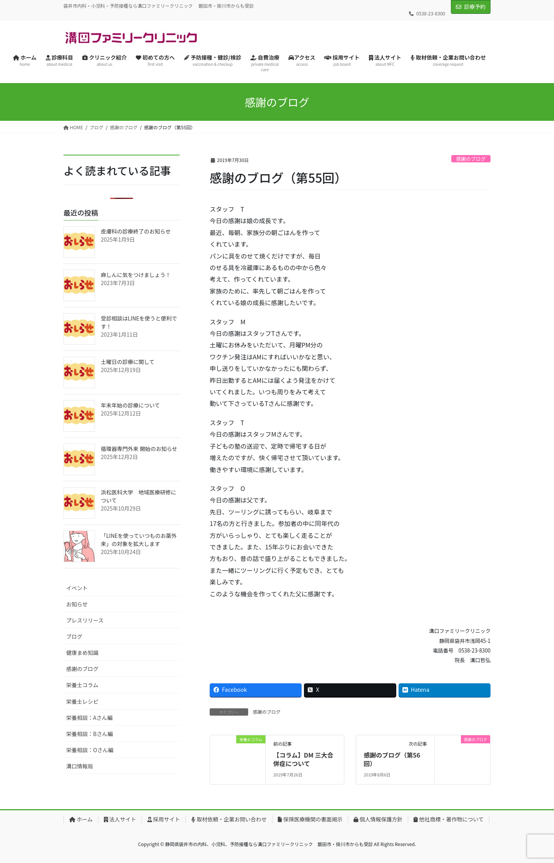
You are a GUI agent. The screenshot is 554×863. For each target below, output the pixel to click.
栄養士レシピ (82, 701)
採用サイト (163, 819)
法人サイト (120, 819)
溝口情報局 (79, 766)
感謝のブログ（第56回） (392, 759)
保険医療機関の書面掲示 (310, 819)
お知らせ (77, 604)
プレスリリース (84, 620)
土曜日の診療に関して (128, 362)
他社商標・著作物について (449, 819)
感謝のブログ (471, 158)
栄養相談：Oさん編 (89, 750)
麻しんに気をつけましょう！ (136, 275)
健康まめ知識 (82, 652)
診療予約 (475, 6)
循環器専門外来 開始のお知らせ (139, 448)
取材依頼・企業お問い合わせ (229, 819)
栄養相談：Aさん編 (89, 717)
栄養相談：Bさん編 (89, 734)
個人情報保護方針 (378, 819)
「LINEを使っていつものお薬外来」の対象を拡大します (139, 540)
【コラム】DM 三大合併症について (303, 759)
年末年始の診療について (130, 405)
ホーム (81, 819)
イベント (77, 588)
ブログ (74, 636)
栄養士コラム (82, 685)
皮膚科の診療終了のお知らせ (136, 231)
